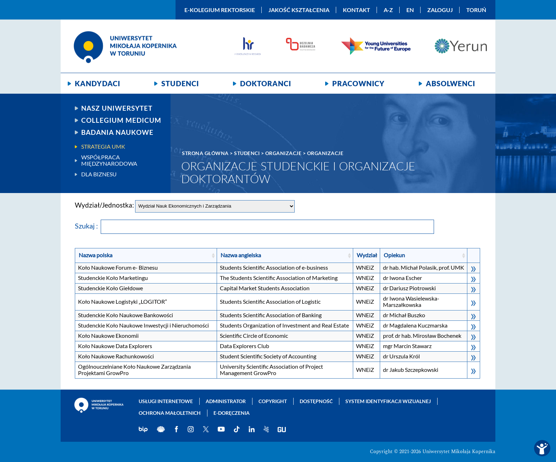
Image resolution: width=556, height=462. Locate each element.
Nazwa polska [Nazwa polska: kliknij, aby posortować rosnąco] (95, 255)
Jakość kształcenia (298, 10)
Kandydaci (97, 83)
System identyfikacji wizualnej (388, 401)
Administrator (226, 401)
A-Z (388, 10)
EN (410, 10)
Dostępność (316, 401)
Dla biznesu (99, 174)
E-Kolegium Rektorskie (219, 10)
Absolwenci (450, 83)
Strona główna (205, 153)
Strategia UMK (103, 146)
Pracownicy (358, 83)
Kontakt (356, 10)
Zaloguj (440, 10)
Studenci (180, 83)
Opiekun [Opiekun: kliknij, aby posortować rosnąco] (394, 255)
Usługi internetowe (166, 401)
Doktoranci (265, 83)
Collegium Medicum (121, 120)
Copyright (272, 401)
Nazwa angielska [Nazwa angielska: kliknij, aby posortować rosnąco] (241, 255)
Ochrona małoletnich (170, 413)
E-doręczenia (231, 413)
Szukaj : (254, 225)
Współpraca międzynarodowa (109, 160)
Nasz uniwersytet (116, 108)
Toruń (476, 10)
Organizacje (283, 153)
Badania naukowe (117, 132)
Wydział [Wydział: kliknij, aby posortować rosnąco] (367, 255)
